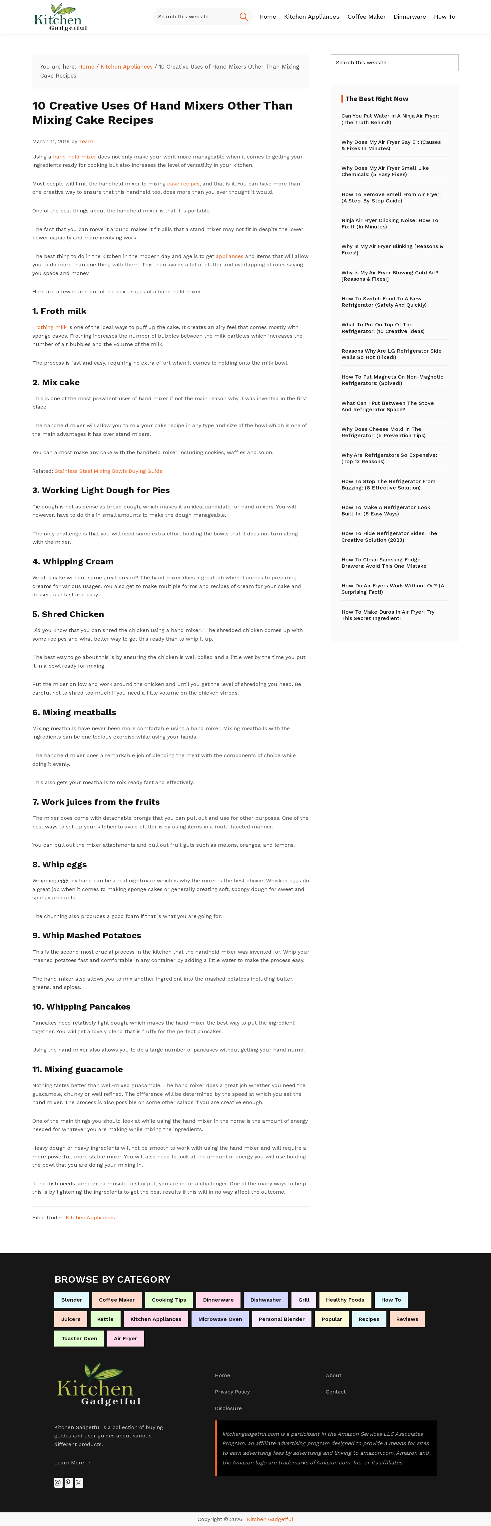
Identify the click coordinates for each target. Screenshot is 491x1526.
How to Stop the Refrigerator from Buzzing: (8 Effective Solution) (388, 484)
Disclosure (228, 1408)
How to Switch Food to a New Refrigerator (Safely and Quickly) (384, 301)
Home (222, 1375)
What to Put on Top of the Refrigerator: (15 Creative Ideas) (383, 327)
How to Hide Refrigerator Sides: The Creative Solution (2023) (389, 536)
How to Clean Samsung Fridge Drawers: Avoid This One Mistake (384, 562)
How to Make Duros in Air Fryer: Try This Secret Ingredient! (387, 615)
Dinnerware (218, 1300)
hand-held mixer (74, 156)
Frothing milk (49, 327)
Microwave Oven (220, 1319)
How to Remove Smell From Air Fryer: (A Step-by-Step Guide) (391, 197)
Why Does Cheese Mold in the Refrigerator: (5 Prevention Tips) (383, 432)
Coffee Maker (117, 1300)
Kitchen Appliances (90, 1217)
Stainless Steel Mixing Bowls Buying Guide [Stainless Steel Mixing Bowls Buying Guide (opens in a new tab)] (109, 471)
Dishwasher (265, 1300)
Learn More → (72, 1462)
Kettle (105, 1319)
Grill (303, 1300)
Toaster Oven (79, 1338)
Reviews (407, 1319)
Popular (332, 1319)
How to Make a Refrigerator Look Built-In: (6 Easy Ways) (385, 510)
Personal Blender (282, 1319)
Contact (336, 1391)
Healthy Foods (345, 1300)
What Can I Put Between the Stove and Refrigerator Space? (387, 406)
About (333, 1375)
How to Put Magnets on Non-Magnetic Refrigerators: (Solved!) (392, 380)
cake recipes (183, 183)
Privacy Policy (232, 1391)
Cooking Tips (169, 1300)
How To (391, 1300)
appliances (230, 256)
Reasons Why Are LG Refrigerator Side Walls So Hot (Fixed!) (391, 354)
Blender (71, 1300)
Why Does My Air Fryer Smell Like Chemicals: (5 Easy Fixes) (385, 171)
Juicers (71, 1319)
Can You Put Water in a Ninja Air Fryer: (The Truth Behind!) (390, 119)
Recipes (369, 1319)
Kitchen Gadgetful (270, 1519)
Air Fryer (125, 1338)
